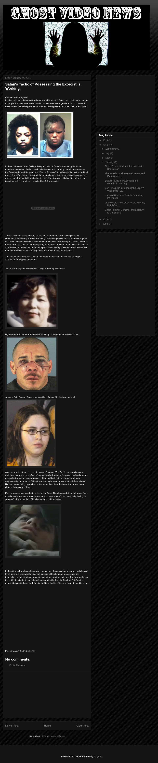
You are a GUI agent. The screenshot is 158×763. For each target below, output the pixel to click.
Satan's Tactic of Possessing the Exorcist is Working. (121, 182)
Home (47, 725)
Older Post (82, 725)
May (107, 157)
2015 (105, 140)
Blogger (97, 756)
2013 (105, 219)
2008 (105, 224)
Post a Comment (17, 665)
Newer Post (12, 725)
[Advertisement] (47, 694)
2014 (105, 145)
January (109, 162)
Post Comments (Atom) (53, 736)
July (107, 153)
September (111, 148)
